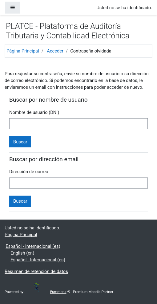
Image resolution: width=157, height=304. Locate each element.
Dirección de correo (28, 171)
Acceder (55, 51)
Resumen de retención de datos (36, 271)
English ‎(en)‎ (22, 253)
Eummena (50, 292)
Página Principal (22, 51)
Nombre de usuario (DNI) (34, 112)
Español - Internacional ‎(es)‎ (33, 246)
